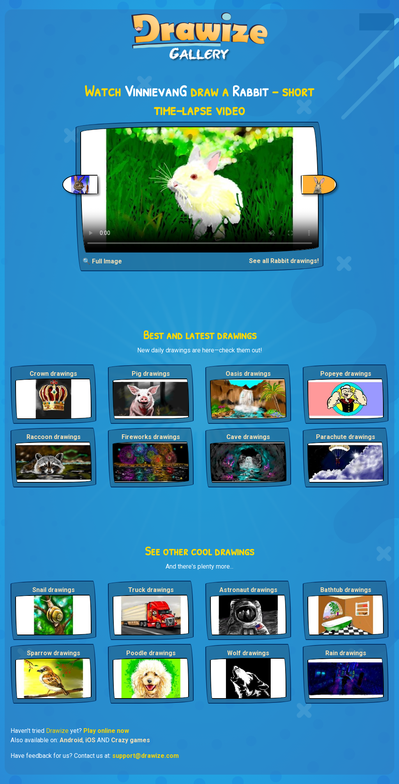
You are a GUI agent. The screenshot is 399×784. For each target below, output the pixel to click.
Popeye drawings (345, 373)
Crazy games (130, 740)
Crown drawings (53, 373)
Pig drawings (151, 373)
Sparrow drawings (53, 653)
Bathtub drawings (345, 590)
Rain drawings (345, 653)
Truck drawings (151, 590)
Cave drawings (248, 437)
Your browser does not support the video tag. (199, 189)
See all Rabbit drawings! (284, 261)
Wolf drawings (248, 653)
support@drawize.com (145, 755)
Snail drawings (53, 590)
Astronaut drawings (248, 590)
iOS (90, 740)
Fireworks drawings (151, 437)
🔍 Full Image (102, 261)
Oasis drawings (248, 373)
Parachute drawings (345, 437)
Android (71, 740)
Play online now (106, 730)
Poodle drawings (151, 653)
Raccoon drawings (53, 437)
